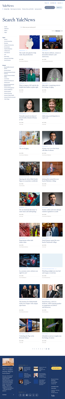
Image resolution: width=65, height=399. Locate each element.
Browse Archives (54, 379)
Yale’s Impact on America (15, 9)
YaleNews (8, 6)
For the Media (54, 382)
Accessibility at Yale (54, 386)
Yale (53, 396)
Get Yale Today (56, 368)
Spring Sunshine (38, 9)
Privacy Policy (53, 388)
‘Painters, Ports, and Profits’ (28, 9)
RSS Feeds (53, 380)
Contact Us (53, 383)
